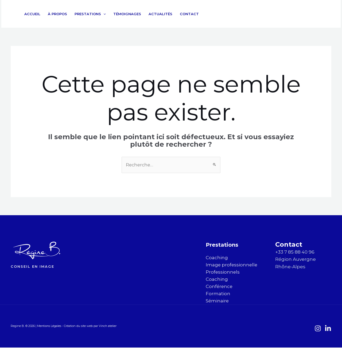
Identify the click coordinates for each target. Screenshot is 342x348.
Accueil (32, 14)
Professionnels (223, 272)
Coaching (217, 258)
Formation (218, 294)
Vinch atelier (108, 327)
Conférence (219, 287)
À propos (57, 14)
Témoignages (127, 14)
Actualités (160, 14)
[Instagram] (312, 14)
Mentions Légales (50, 327)
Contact (189, 14)
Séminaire (217, 301)
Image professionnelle (232, 265)
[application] (103, 14)
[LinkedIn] (324, 14)
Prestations (90, 14)
